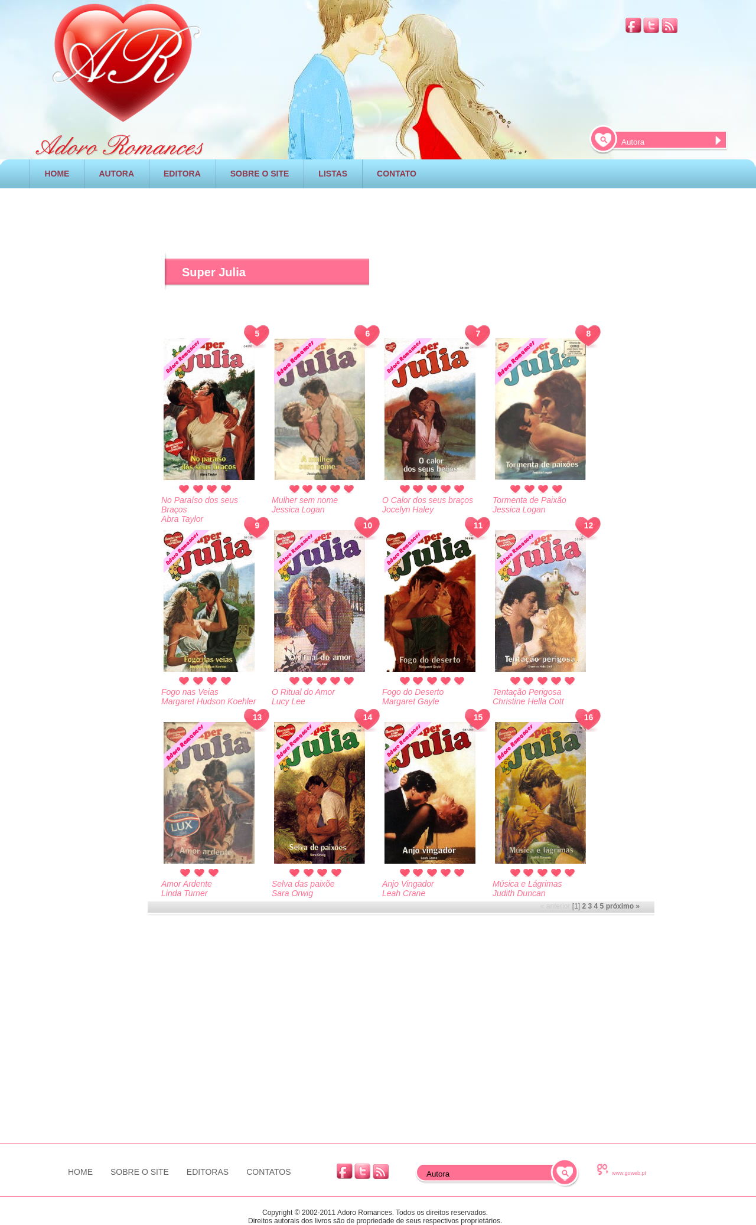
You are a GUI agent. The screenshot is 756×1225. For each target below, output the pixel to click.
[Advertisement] (82, 401)
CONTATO (396, 173)
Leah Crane (403, 893)
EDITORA (182, 173)
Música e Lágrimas (527, 883)
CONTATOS (268, 1172)
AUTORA (116, 173)
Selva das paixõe (303, 883)
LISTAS (332, 173)
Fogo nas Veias (190, 692)
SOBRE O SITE (259, 173)
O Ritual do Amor (303, 692)
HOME (56, 173)
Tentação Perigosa (527, 692)
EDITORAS (208, 1172)
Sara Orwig (292, 893)
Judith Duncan (519, 893)
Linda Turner (184, 893)
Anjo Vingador (408, 883)
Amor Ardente (186, 883)
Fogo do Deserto (413, 692)
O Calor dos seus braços (427, 500)
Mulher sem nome (305, 500)
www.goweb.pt (629, 1173)
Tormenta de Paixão (529, 500)
